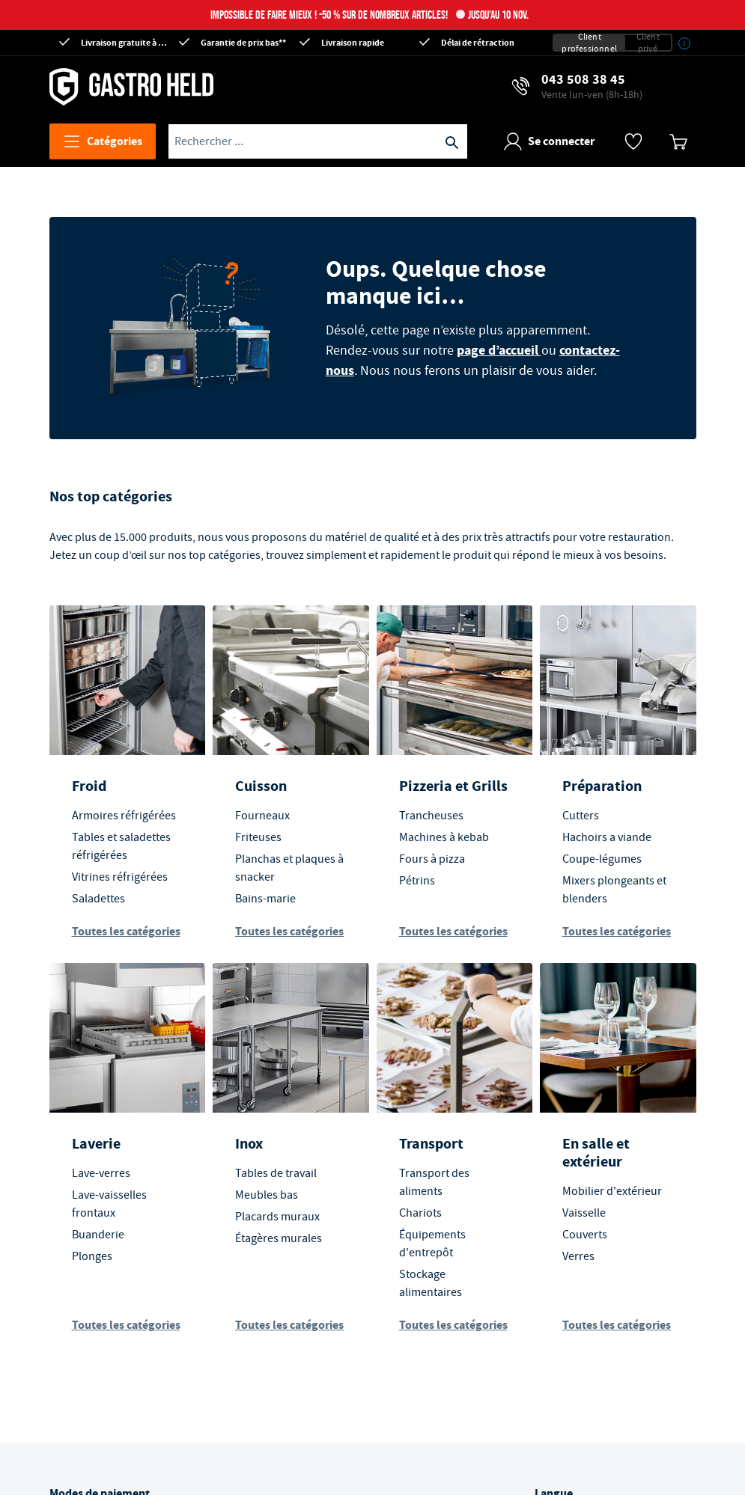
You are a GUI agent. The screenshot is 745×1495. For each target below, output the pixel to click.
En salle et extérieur (596, 1153)
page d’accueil (499, 350)
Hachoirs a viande (606, 837)
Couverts (584, 1234)
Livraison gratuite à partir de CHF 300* (124, 43)
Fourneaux (262, 815)
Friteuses (258, 837)
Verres (578, 1256)
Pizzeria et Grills (453, 786)
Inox (249, 1144)
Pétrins (417, 880)
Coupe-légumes (602, 859)
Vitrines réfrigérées (120, 876)
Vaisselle (584, 1212)
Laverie (96, 1144)
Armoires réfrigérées (124, 815)
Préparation (602, 786)
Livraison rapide (352, 43)
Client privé (648, 42)
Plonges (92, 1256)
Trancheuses (431, 815)
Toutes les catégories (126, 931)
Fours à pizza (432, 859)
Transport (431, 1144)
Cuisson (261, 786)
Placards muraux (277, 1216)
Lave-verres (101, 1173)
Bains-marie (265, 898)
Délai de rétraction (477, 43)
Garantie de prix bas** (243, 43)
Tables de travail (276, 1173)
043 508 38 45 (591, 86)
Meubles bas (266, 1194)
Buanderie (98, 1234)
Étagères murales (278, 1238)
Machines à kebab (444, 837)
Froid (89, 786)
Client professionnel (589, 42)
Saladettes (98, 898)
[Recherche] (452, 141)
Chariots (420, 1212)
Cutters (580, 815)
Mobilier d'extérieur (612, 1191)
